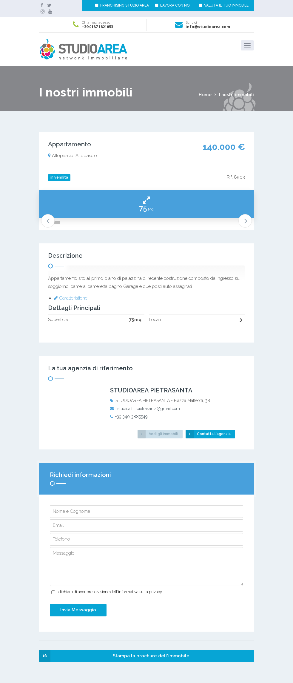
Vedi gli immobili (158, 434)
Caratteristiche (70, 298)
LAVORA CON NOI (172, 5)
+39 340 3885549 (131, 416)
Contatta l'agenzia (208, 434)
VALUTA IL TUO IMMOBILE (224, 5)
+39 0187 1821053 (97, 26)
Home (205, 94)
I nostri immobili (236, 94)
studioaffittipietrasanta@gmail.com (148, 408)
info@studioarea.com (208, 26)
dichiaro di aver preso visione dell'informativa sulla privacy (110, 592)
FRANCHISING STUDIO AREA (122, 5)
